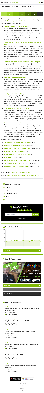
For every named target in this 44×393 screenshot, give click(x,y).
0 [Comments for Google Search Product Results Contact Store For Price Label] (6, 371)
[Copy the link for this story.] (40, 14)
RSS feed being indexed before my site (15, 145)
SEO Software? (8, 157)
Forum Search (22, 385)
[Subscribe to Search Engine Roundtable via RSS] (30, 210)
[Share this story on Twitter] (10, 14)
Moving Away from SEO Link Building (14, 151)
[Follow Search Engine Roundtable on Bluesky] (24, 210)
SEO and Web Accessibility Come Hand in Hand (17, 154)
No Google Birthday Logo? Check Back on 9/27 (17, 108)
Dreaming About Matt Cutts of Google (14, 94)
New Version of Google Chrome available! (15, 163)
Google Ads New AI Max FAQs (14, 355)
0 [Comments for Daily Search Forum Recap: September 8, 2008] (11, 8)
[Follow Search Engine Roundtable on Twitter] (21, 210)
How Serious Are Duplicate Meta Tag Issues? (16, 26)
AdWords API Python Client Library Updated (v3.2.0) (18, 160)
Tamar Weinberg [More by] (18, 8)
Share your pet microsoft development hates (16, 166)
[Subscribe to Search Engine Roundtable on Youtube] (27, 210)
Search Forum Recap (10, 11)
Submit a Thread (22, 383)
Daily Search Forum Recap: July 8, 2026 (17, 321)
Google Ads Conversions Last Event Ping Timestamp (21, 344)
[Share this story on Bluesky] (28, 14)
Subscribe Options (22, 218)
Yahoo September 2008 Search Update (15, 77)
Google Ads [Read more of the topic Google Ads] (7, 342)
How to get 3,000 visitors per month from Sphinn (17, 142)
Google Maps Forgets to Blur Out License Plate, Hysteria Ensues (22, 61)
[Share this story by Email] (34, 14)
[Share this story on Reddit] (16, 14)
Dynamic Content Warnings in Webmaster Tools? (17, 148)
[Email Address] (18, 214)
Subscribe (35, 214)
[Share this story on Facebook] (4, 14)
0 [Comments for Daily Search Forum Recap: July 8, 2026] (6, 325)
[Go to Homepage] (9, 2)
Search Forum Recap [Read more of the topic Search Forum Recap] (10, 319)
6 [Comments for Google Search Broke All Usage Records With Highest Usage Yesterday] (6, 314)
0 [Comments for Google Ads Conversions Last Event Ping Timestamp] (6, 348)
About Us (22, 390)
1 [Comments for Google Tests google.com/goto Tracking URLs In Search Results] (6, 337)
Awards (22, 388)
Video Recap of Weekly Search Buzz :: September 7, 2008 (20, 123)
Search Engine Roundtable (14, 21)
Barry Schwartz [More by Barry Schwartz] (13, 314)
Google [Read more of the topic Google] (6, 306)
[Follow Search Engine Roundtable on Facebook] (18, 210)
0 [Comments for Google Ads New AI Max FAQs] (6, 358)
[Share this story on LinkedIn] (22, 14)
